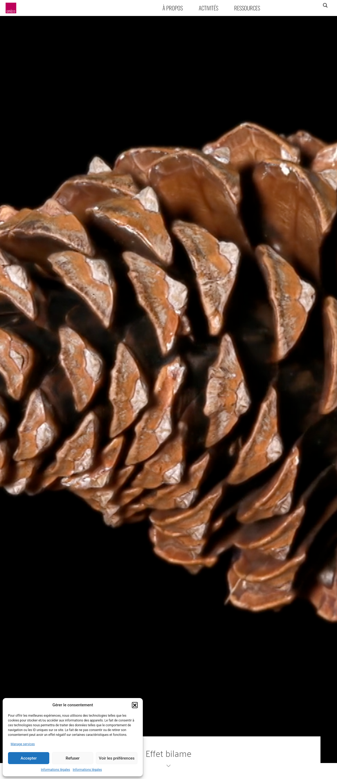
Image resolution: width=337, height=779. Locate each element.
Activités (208, 8)
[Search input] (304, 5)
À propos (173, 8)
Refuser (72, 758)
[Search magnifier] (325, 5)
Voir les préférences (117, 758)
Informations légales (55, 770)
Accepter (28, 758)
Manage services (23, 744)
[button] (134, 705)
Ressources (247, 8)
